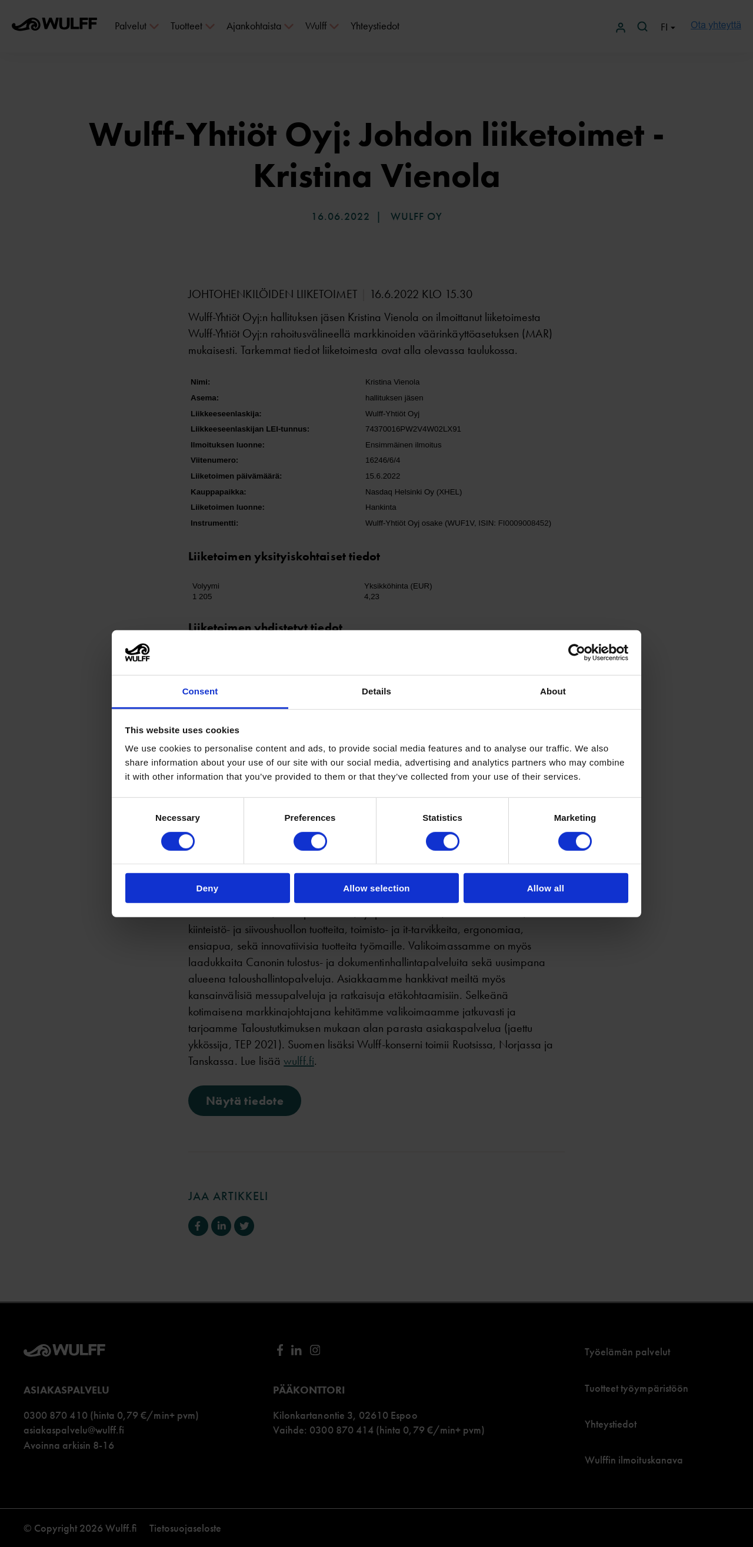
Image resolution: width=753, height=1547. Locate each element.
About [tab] (553, 691)
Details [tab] (376, 691)
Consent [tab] (200, 691)
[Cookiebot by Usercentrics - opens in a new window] (576, 652)
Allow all (546, 888)
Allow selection (376, 888)
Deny (207, 888)
